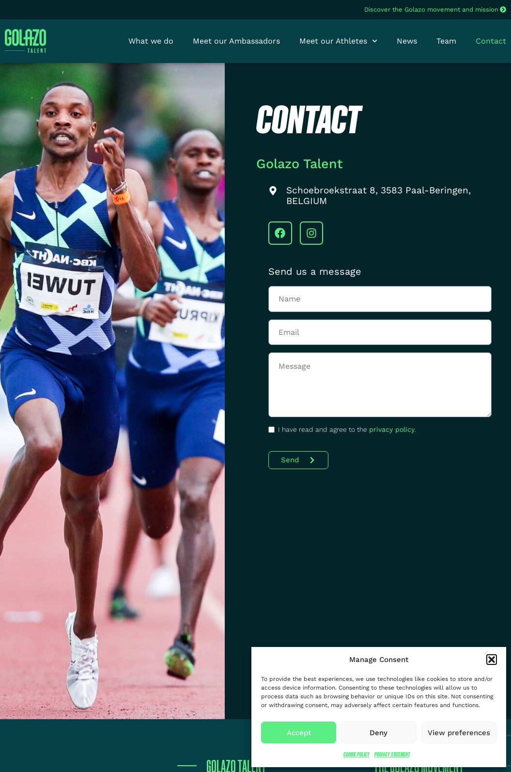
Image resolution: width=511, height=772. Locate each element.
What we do (150, 41)
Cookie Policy (356, 754)
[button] (491, 659)
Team (446, 41)
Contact (491, 41)
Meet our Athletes (338, 41)
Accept (299, 732)
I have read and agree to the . (347, 429)
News (407, 41)
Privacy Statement (392, 754)
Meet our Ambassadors (236, 41)
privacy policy (392, 429)
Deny (378, 732)
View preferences (459, 732)
